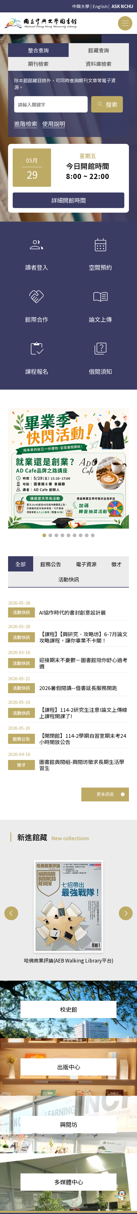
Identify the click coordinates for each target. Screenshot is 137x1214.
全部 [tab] (20, 564)
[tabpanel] (68, 685)
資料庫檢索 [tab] (99, 63)
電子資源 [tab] (86, 564)
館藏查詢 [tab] (98, 50)
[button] (44, 535)
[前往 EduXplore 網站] (121, 1195)
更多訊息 (111, 794)
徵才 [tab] (116, 564)
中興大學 (80, 6)
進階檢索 (25, 123)
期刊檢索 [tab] (38, 63)
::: (1, 15)
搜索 (107, 104)
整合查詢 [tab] (38, 50)
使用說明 (53, 123)
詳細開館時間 (68, 200)
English (100, 6)
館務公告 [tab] (50, 564)
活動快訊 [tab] (68, 579)
